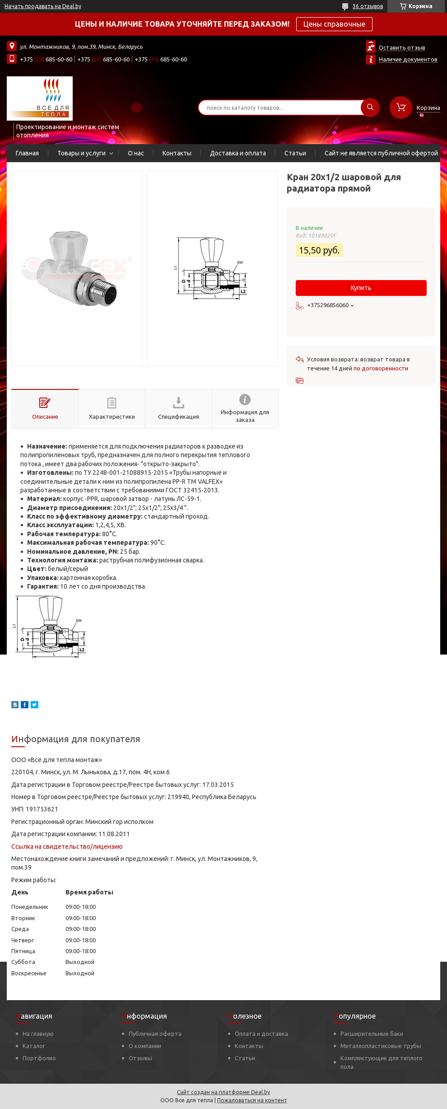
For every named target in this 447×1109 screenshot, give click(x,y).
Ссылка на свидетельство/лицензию (67, 846)
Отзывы (140, 1058)
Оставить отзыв (402, 47)
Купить (361, 287)
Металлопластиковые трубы (380, 1046)
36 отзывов (368, 6)
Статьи (295, 153)
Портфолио (39, 1058)
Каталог (34, 1046)
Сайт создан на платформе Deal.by (223, 1092)
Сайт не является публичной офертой (381, 153)
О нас (136, 153)
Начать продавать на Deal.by (43, 6)
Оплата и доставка (261, 1033)
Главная (27, 153)
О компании (145, 1046)
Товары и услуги (81, 153)
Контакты (177, 153)
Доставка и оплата (238, 153)
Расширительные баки (371, 1033)
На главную (38, 1033)
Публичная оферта (155, 1033)
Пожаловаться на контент (252, 1100)
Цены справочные (334, 24)
